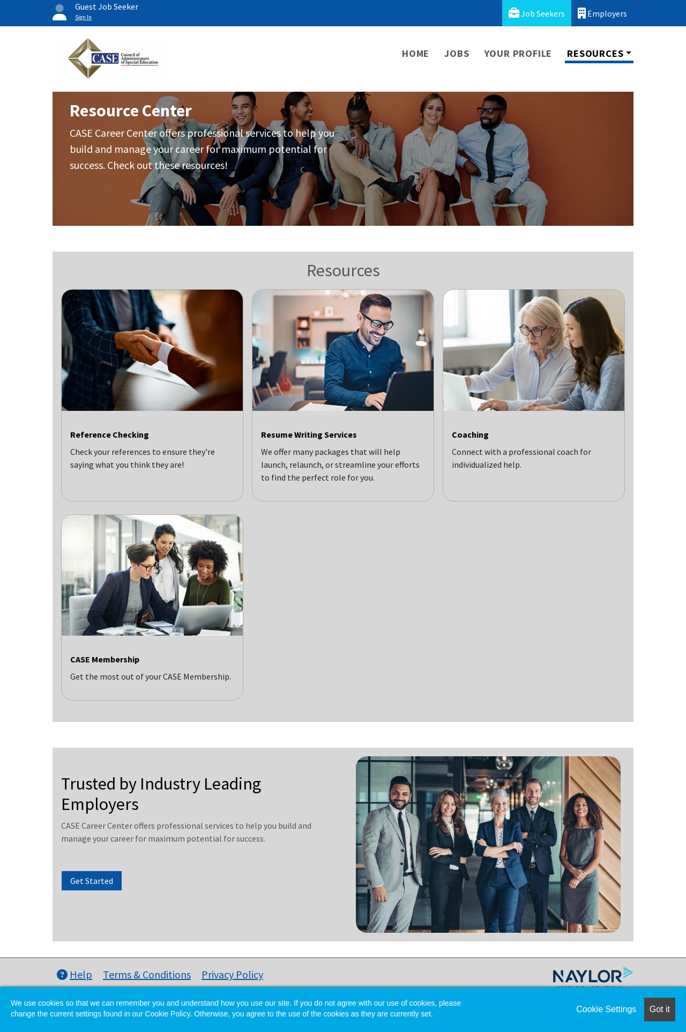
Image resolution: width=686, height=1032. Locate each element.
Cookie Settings (606, 1009)
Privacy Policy (232, 974)
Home (415, 53)
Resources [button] (595, 53)
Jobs (456, 53)
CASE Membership (104, 659)
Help (74, 974)
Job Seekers (537, 13)
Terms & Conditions (147, 974)
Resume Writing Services (309, 434)
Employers (602, 13)
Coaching (470, 434)
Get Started (91, 880)
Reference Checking (109, 434)
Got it (660, 1009)
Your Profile (518, 53)
